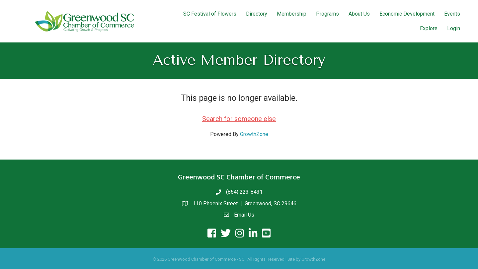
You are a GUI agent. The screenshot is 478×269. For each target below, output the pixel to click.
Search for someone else (239, 119)
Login (453, 28)
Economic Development (407, 14)
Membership (291, 14)
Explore (429, 28)
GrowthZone (254, 134)
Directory (256, 14)
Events (452, 14)
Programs (327, 14)
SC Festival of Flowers (209, 14)
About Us (359, 14)
